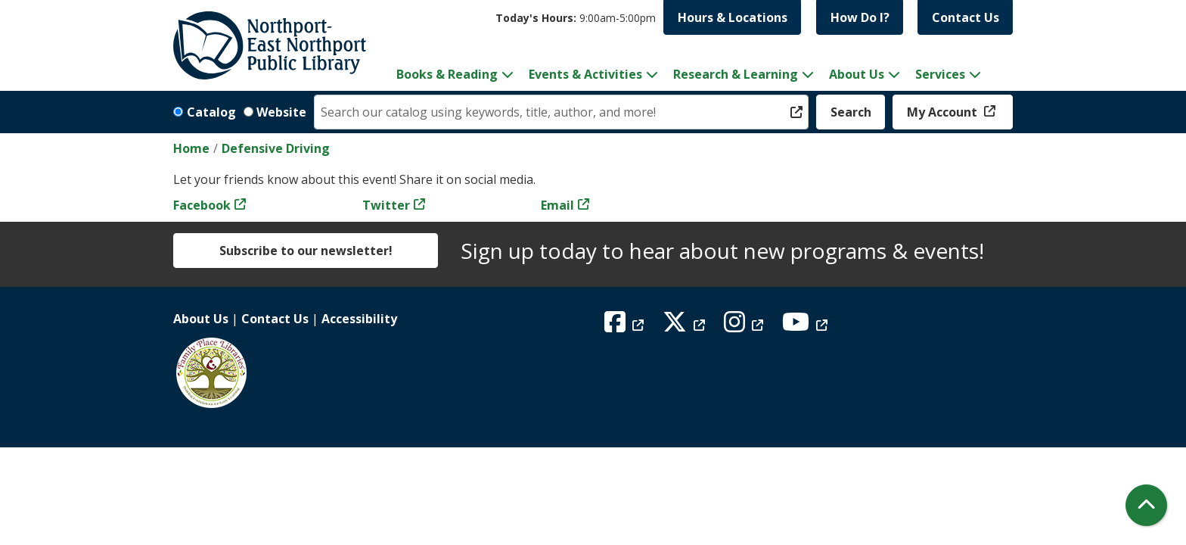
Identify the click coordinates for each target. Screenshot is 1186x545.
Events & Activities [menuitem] (585, 74)
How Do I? (860, 17)
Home (191, 148)
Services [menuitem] (940, 74)
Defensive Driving (276, 148)
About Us (200, 318)
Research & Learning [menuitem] (735, 74)
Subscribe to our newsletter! (306, 250)
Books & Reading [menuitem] (447, 74)
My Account (943, 112)
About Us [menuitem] (856, 74)
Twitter (386, 205)
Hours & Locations (732, 17)
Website (281, 112)
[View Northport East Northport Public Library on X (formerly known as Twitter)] (686, 326)
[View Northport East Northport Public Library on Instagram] (745, 326)
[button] (575, 18)
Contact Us (965, 17)
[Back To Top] (1146, 505)
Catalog (211, 112)
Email (557, 205)
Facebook (202, 205)
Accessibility (359, 318)
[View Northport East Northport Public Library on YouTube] (806, 326)
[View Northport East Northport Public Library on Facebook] (625, 326)
